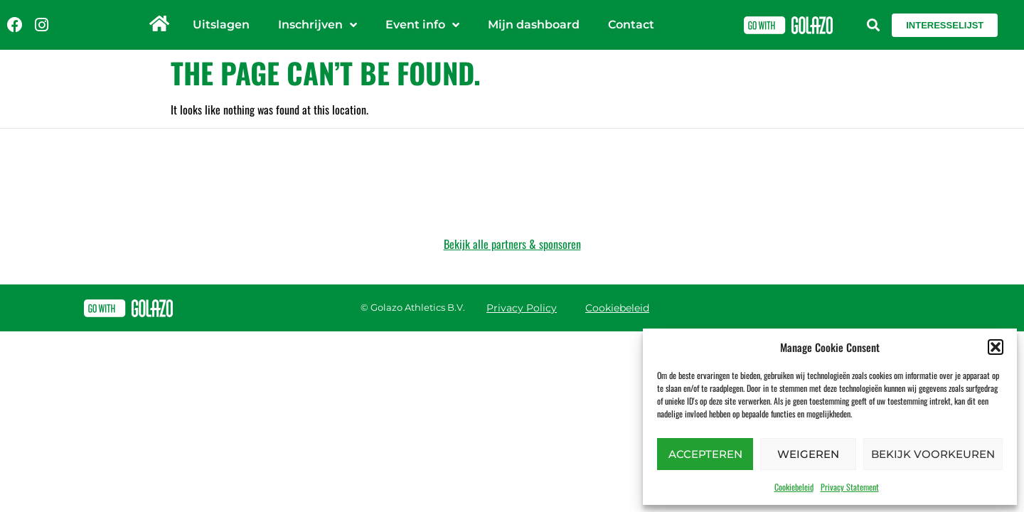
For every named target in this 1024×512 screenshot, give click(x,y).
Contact (631, 24)
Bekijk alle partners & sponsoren (512, 243)
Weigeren (808, 454)
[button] (995, 347)
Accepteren (705, 454)
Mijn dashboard (534, 24)
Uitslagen (221, 24)
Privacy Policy (521, 308)
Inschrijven (317, 25)
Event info (422, 25)
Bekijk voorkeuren (933, 454)
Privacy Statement (850, 487)
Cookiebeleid (794, 487)
